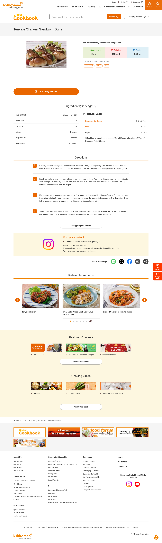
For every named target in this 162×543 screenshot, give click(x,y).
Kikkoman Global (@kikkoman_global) (81, 242)
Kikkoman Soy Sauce (93, 121)
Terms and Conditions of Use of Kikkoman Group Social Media (82, 527)
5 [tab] (83, 321)
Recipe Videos (39, 355)
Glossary (36, 393)
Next (144, 300)
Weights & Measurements (112, 393)
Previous (17, 300)
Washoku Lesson (109, 355)
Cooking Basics (74, 393)
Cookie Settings (53, 527)
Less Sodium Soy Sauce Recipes (81, 355)
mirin (87, 127)
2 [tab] (73, 321)
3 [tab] (77, 321)
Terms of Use (27, 527)
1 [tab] (70, 321)
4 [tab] (80, 321)
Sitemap (136, 527)
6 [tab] (86, 321)
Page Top (156, 537)
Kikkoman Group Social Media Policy (118, 527)
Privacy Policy (40, 527)
